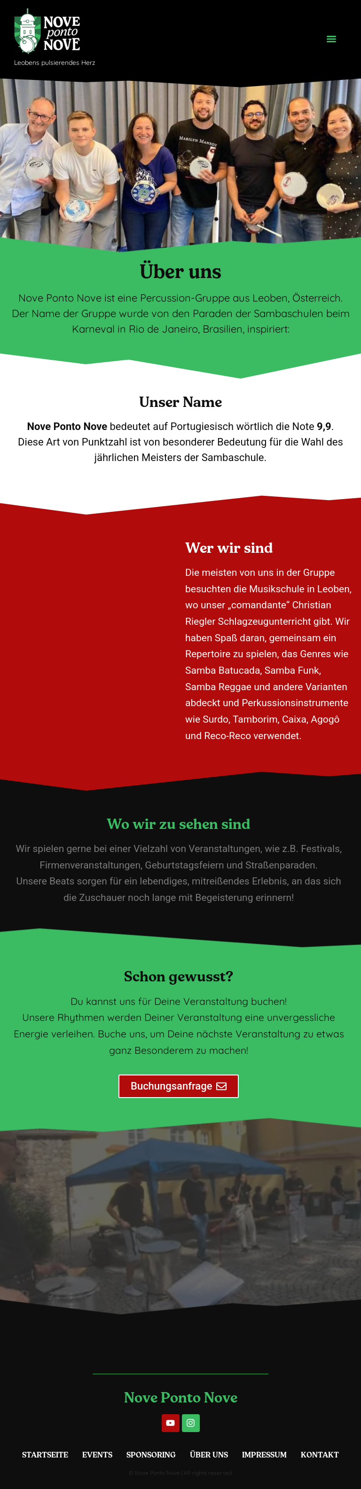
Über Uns (209, 1454)
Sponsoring (151, 1454)
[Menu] (331, 39)
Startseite (45, 1454)
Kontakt (320, 1454)
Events (97, 1454)
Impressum (264, 1454)
